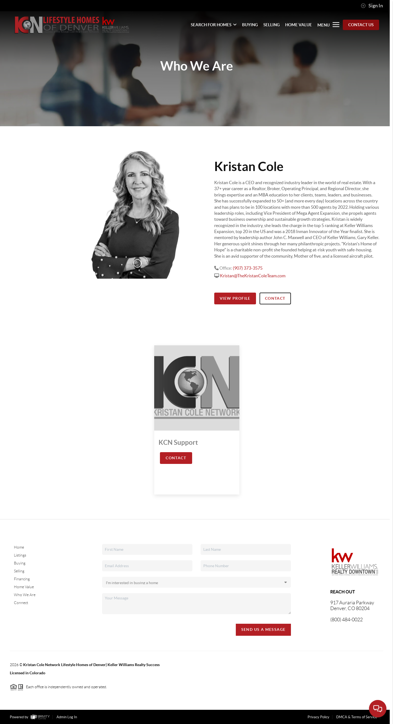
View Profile (235, 298)
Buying (19, 563)
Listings (20, 555)
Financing (22, 579)
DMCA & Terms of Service (356, 717)
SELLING (271, 24)
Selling (19, 571)
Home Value (24, 587)
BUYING (250, 24)
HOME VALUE (298, 24)
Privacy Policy (318, 717)
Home (19, 547)
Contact (275, 298)
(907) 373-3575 (248, 268)
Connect (21, 603)
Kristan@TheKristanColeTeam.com (252, 275)
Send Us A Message (263, 629)
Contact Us (361, 24)
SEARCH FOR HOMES (214, 24)
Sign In (372, 5)
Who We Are (24, 595)
